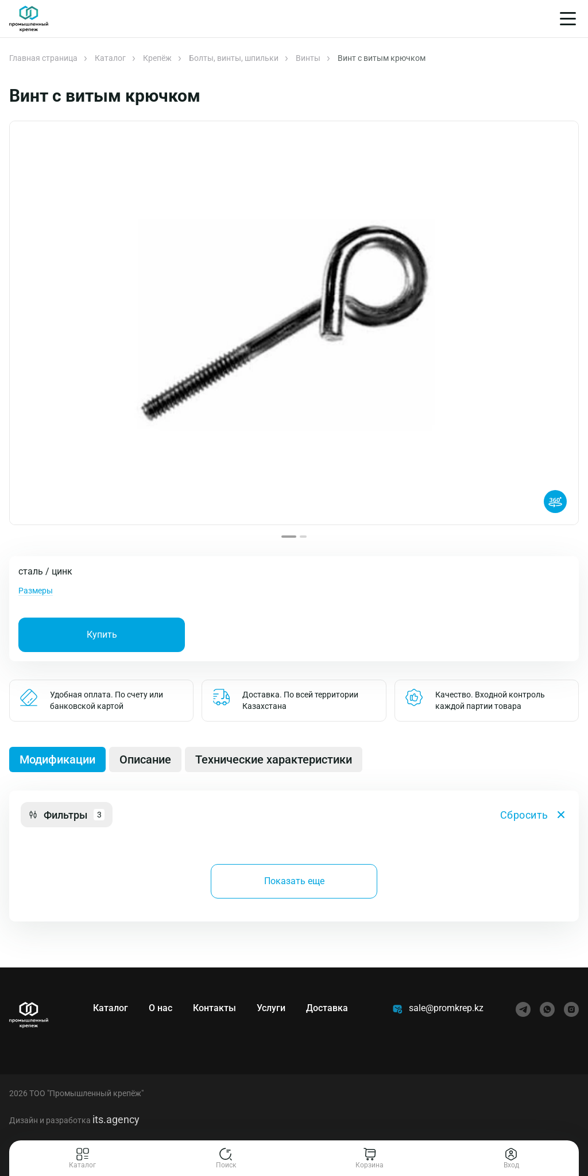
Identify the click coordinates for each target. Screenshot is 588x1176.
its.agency (116, 1119)
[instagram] (571, 1009)
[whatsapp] (547, 1009)
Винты (308, 58)
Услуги (271, 1008)
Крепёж (157, 58)
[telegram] (523, 1009)
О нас (160, 1008)
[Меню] (568, 18)
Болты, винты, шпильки (233, 58)
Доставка (327, 1008)
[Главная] (28, 19)
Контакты (214, 1008)
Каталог (110, 58)
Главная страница (43, 58)
